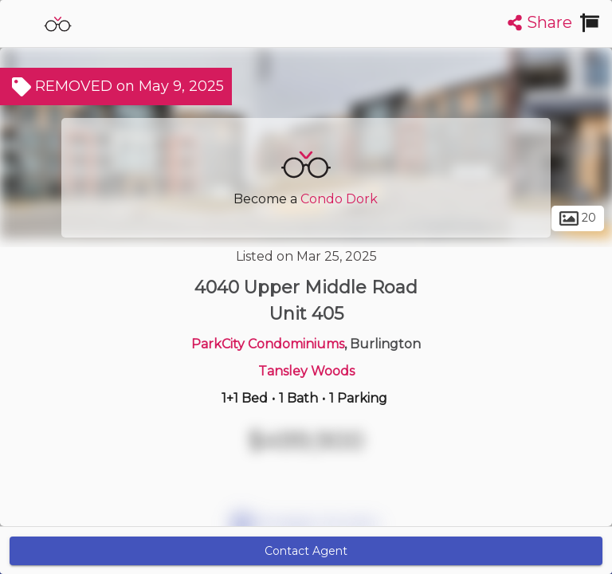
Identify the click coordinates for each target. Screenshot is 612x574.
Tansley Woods (306, 371)
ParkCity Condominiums (267, 344)
